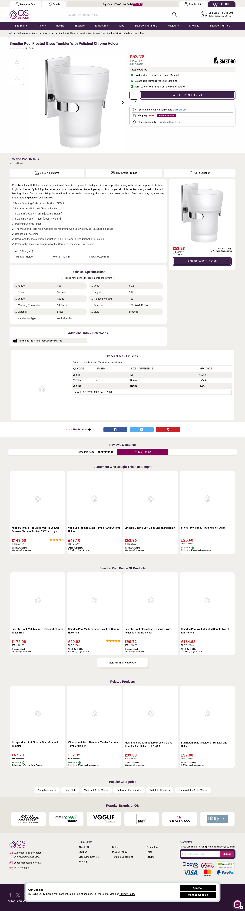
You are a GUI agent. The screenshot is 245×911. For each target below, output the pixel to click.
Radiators (173, 25)
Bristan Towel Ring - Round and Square (203, 527)
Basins (60, 25)
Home (133, 380)
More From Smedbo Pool (122, 662)
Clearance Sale (25, 4)
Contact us (152, 847)
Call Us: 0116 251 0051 (222, 12)
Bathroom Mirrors (220, 25)
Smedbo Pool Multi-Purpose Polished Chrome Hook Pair (94, 631)
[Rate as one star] (99, 452)
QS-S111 (77, 374)
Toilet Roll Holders (160, 790)
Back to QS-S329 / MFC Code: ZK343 (93, 392)
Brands (54, 4)
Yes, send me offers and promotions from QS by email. (208, 846)
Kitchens (194, 25)
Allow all (198, 888)
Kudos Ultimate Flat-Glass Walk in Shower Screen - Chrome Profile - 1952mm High (35, 529)
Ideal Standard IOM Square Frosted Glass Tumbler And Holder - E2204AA (148, 744)
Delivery (116, 847)
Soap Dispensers (47, 790)
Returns (150, 856)
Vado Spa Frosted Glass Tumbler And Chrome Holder (94, 529)
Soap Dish (70, 790)
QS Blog (83, 852)
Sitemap (83, 861)
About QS (84, 847)
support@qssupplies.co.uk (26, 862)
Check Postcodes (166, 115)
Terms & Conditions (122, 856)
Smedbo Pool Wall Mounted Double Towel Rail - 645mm (205, 631)
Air (131, 374)
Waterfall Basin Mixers (96, 790)
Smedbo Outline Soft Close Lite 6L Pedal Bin (150, 527)
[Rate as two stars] (101, 452)
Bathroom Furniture (146, 25)
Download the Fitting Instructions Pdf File (37, 341)
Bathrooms (21, 25)
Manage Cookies (198, 895)
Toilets (42, 25)
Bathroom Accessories (129, 790)
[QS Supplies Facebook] (10, 894)
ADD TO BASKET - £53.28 (187, 95)
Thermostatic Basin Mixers (193, 790)
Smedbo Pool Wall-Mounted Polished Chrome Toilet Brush (37, 631)
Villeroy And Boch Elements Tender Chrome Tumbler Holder (93, 744)
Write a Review (142, 451)
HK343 (202, 380)
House (133, 385)
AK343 (202, 374)
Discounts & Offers (89, 856)
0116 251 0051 (19, 868)
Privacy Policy (119, 852)
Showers (80, 25)
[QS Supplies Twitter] (18, 894)
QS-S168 (77, 385)
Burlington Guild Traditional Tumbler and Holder (204, 744)
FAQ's (149, 852)
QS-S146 (77, 380)
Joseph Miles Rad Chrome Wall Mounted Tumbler (35, 744)
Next (121, 102)
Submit (227, 854)
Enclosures (101, 25)
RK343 (202, 385)
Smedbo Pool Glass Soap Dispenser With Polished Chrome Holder (148, 631)
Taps (121, 25)
